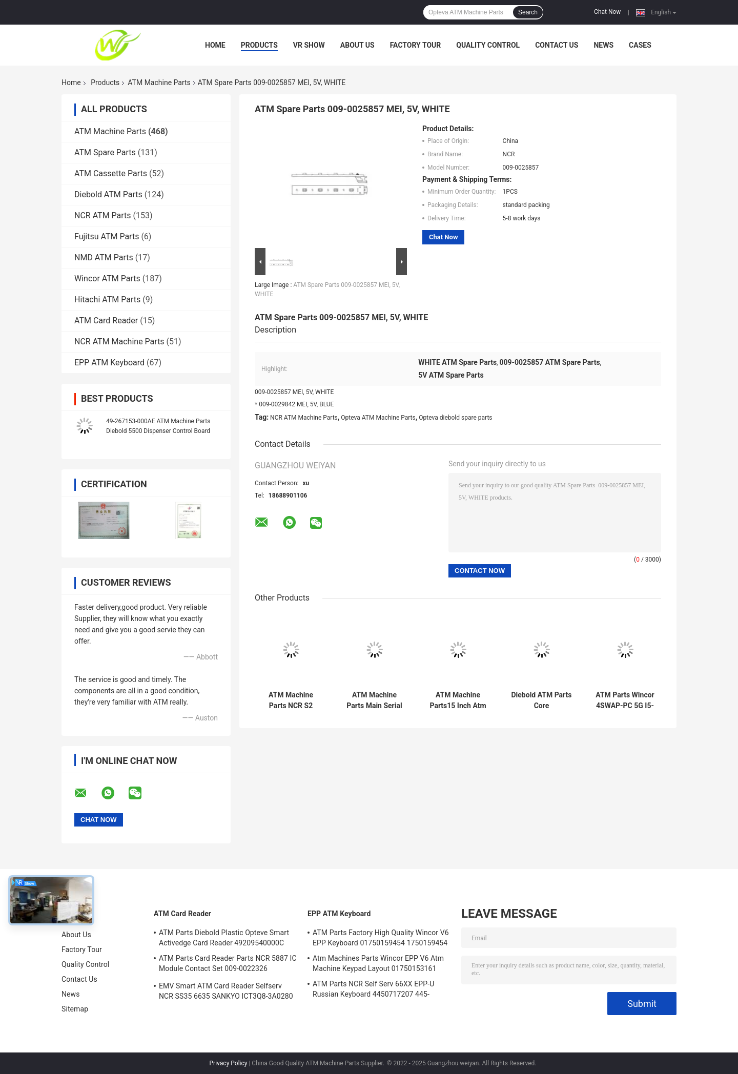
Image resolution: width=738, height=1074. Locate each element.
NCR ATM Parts (102, 215)
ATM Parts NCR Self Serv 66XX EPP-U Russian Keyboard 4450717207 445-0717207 (373, 990)
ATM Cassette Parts (110, 173)
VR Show (309, 45)
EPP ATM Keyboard (109, 362)
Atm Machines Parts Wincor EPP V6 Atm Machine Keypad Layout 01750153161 (378, 963)
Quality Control (488, 45)
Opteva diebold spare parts (455, 417)
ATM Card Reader (106, 320)
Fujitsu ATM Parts (106, 236)
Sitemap (74, 1009)
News (603, 45)
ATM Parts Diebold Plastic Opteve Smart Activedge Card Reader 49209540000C (224, 937)
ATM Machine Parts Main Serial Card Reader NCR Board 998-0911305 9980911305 (374, 700)
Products (259, 45)
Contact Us (556, 45)
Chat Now (607, 11)
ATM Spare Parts (105, 152)
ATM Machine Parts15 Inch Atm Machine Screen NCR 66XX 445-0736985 (457, 700)
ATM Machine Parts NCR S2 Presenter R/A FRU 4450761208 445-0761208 (290, 700)
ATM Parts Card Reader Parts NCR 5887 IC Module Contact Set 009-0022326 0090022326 (228, 965)
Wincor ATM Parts (107, 278)
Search (528, 12)
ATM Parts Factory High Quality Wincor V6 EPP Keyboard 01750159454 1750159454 (381, 937)
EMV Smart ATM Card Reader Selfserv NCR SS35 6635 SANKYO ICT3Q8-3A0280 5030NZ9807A (226, 992)
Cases (640, 45)
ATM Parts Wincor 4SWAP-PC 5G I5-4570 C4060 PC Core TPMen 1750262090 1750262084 (625, 700)
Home (215, 45)
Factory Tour (415, 45)
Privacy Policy (229, 1063)
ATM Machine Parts (159, 82)
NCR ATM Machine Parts (119, 341)
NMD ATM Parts (103, 257)
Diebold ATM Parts (108, 194)
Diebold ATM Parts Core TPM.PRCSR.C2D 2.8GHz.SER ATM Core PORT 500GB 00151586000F (541, 700)
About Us (357, 45)
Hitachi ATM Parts (107, 299)
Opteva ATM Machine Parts (378, 417)
